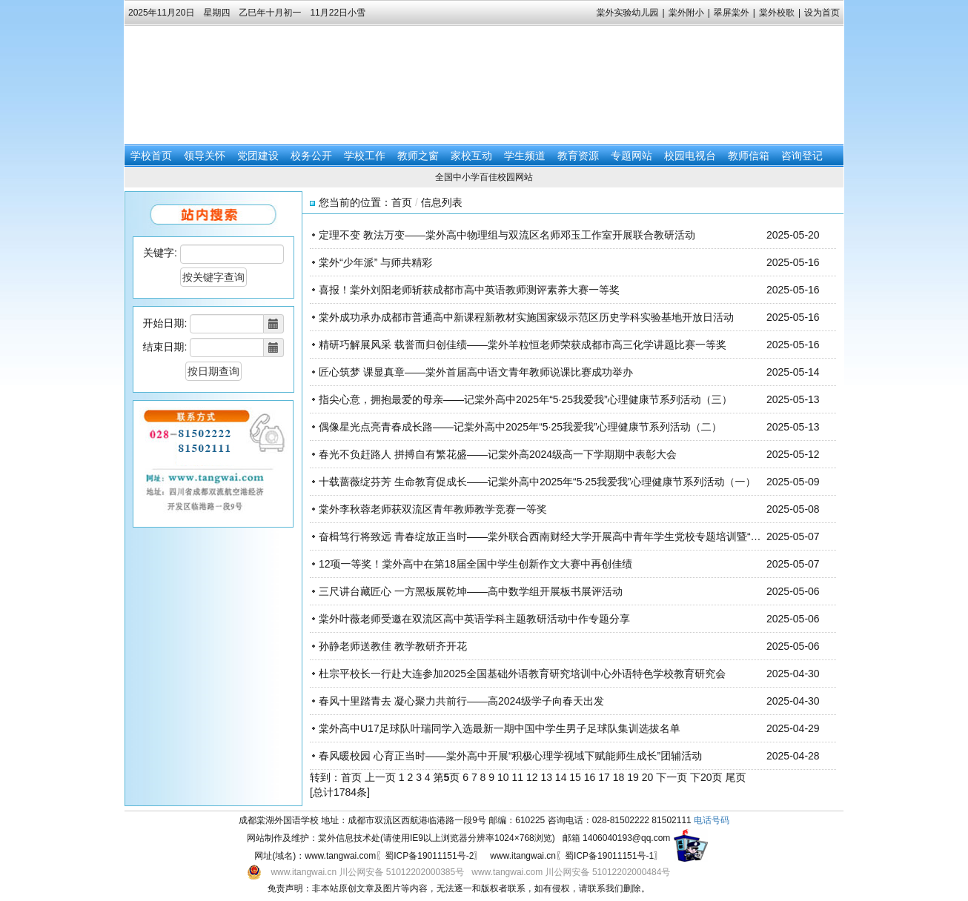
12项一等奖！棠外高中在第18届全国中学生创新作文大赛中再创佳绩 (475, 564)
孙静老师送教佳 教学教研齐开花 (393, 646)
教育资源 (578, 156)
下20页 (706, 777)
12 (532, 777)
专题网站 (631, 156)
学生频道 (525, 156)
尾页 (735, 777)
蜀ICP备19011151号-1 (609, 856)
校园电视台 (690, 156)
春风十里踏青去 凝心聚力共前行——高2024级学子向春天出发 (461, 701)
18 (619, 777)
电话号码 (711, 820)
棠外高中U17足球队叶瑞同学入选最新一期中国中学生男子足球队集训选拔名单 (499, 728)
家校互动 (471, 156)
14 (561, 777)
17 (604, 777)
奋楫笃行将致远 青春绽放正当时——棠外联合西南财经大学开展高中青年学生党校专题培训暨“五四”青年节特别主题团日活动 (604, 536)
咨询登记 (802, 156)
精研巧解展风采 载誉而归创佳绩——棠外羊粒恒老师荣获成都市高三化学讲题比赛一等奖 (522, 344)
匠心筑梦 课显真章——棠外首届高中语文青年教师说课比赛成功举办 (476, 372)
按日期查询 (213, 371)
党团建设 (258, 156)
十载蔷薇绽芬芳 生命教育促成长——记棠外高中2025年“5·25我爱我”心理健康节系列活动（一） (537, 482)
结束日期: (165, 347)
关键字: (160, 253)
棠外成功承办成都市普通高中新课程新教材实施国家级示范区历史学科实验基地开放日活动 (526, 317)
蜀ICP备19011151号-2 (429, 856)
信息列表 (442, 202)
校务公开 (311, 156)
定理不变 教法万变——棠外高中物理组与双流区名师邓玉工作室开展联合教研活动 (507, 235)
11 (517, 777)
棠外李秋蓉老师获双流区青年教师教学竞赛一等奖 (433, 509)
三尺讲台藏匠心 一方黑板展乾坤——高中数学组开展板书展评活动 (471, 591)
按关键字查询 (213, 277)
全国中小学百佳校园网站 (484, 177)
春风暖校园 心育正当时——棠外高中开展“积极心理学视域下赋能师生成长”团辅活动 (510, 756)
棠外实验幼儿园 (628, 12)
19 (633, 777)
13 (546, 777)
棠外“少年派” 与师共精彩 (375, 262)
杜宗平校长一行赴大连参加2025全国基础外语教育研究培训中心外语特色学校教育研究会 (522, 673)
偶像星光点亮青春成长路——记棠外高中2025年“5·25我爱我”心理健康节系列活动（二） (520, 427)
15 (575, 777)
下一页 (671, 777)
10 (503, 777)
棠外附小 (686, 12)
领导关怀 (204, 156)
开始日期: (165, 323)
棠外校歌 (777, 12)
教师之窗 (418, 156)
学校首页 (151, 156)
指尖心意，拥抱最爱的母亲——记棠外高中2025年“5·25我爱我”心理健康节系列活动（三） (525, 399)
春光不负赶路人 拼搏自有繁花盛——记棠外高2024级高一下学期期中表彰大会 (498, 454)
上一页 (380, 777)
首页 (401, 202)
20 (648, 777)
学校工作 (364, 156)
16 (590, 777)
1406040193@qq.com (626, 838)
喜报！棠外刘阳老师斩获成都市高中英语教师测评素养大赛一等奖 (469, 290)
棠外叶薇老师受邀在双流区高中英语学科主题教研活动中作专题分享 (474, 619)
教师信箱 (748, 156)
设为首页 (822, 12)
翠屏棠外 (731, 12)
